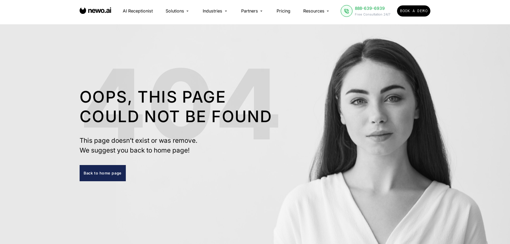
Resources (316, 11)
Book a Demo (413, 11)
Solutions (178, 11)
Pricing (283, 11)
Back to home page (103, 173)
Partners (252, 11)
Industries (215, 11)
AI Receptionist (138, 11)
